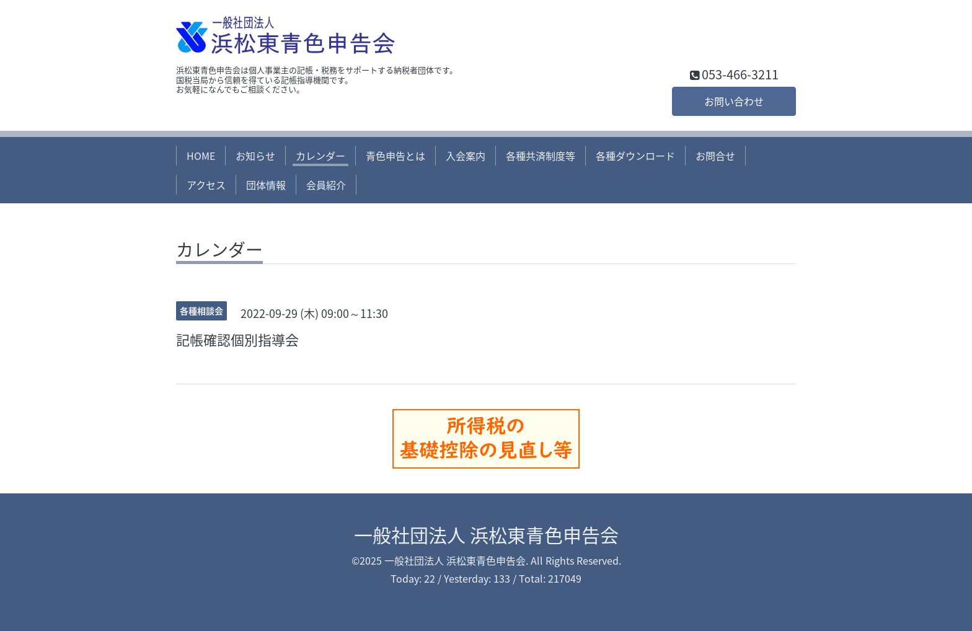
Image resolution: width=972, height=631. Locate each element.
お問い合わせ (734, 101)
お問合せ (715, 155)
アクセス (206, 184)
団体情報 (266, 184)
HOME (201, 155)
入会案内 (465, 155)
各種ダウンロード (635, 155)
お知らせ (255, 155)
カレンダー (320, 155)
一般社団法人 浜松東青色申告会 (486, 535)
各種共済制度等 (540, 155)
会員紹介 (326, 184)
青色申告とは (395, 155)
